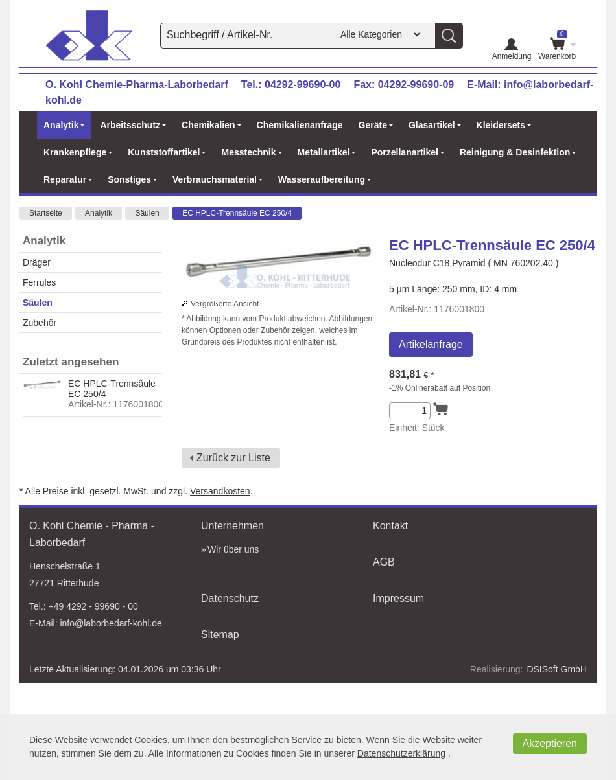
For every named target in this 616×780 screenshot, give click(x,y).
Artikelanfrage (431, 344)
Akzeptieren (550, 743)
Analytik (98, 213)
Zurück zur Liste (233, 457)
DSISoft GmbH (557, 669)
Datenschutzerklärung (401, 753)
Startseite (45, 213)
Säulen (147, 213)
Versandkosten (220, 491)
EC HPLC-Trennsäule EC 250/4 (237, 213)
